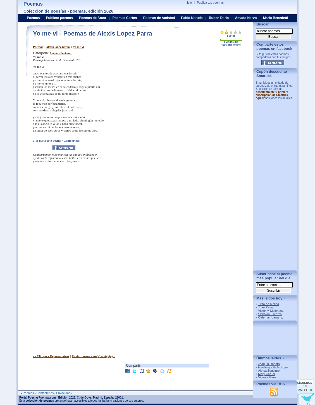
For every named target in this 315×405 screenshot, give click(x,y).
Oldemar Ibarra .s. (270, 317)
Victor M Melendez (270, 310)
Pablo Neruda (191, 18)
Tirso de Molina (268, 304)
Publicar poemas (59, 18)
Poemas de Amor (61, 53)
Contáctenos (45, 393)
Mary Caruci (266, 374)
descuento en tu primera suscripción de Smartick (272, 93)
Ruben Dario (219, 18)
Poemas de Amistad (159, 18)
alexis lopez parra (58, 46)
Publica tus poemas (210, 2)
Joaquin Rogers (269, 364)
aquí (259, 98)
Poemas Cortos (124, 18)
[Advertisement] (202, 90)
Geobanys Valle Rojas (273, 367)
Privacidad (63, 393)
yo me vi (78, 46)
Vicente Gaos (267, 377)
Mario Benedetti (275, 18)
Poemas (38, 46)
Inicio (188, 2)
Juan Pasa (265, 307)
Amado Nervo (246, 18)
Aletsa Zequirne (269, 370)
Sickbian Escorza (269, 314)
